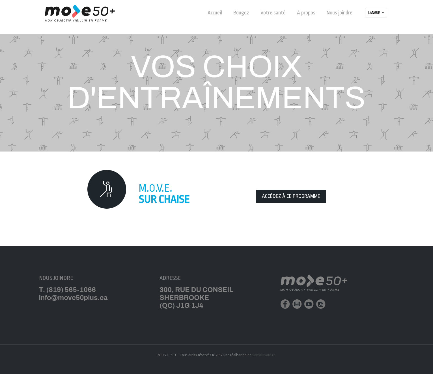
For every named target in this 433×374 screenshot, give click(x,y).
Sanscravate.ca (263, 355)
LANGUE (376, 13)
